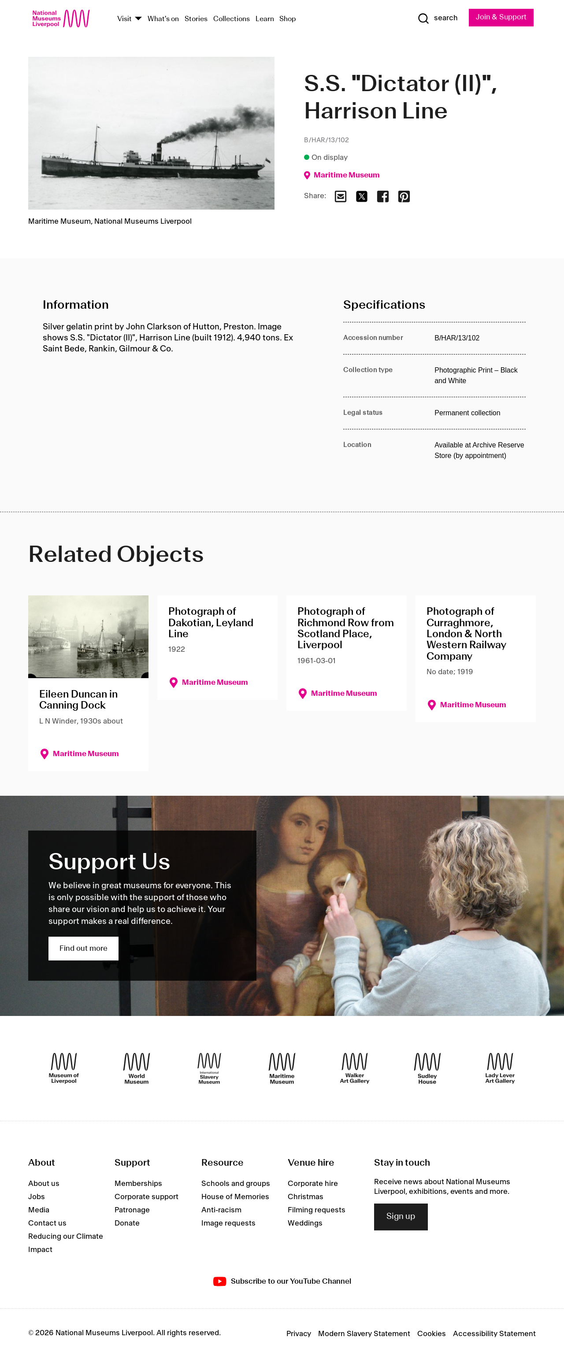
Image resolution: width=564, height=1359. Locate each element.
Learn (265, 19)
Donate (127, 1223)
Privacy (298, 1334)
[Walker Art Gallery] (354, 1068)
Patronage (132, 1210)
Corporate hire (313, 1184)
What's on (163, 19)
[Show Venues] (138, 19)
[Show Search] (436, 18)
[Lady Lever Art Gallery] (500, 1068)
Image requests (228, 1223)
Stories (196, 19)
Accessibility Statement (494, 1334)
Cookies (431, 1334)
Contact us (47, 1223)
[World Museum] (136, 1068)
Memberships (138, 1184)
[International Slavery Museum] (209, 1068)
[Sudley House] (427, 1068)
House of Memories (235, 1197)
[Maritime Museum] (282, 1068)
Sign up (401, 1217)
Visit (124, 19)
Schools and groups (235, 1184)
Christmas (305, 1197)
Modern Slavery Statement (364, 1334)
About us (43, 1184)
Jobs (36, 1197)
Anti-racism (221, 1210)
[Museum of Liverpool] (64, 1068)
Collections (231, 19)
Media (38, 1210)
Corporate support (146, 1197)
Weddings (305, 1223)
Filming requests (316, 1210)
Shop (287, 19)
